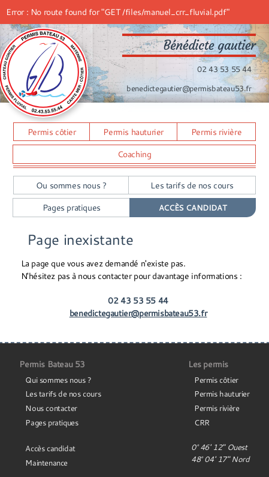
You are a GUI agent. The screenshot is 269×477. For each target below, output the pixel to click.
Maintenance (46, 462)
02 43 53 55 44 (224, 69)
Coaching (134, 154)
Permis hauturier (133, 131)
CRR (202, 422)
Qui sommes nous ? (58, 379)
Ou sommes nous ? (71, 185)
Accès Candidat (192, 207)
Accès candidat (50, 448)
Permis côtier (52, 131)
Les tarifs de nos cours (191, 185)
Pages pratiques (72, 207)
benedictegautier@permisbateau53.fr (188, 88)
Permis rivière (216, 131)
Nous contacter (51, 408)
